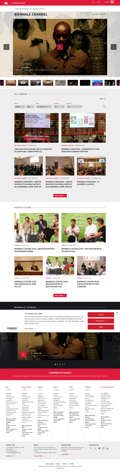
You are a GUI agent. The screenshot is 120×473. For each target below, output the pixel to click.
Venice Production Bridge (43, 408)
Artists (8, 407)
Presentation (104, 393)
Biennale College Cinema (42, 413)
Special (69, 103)
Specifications (42, 403)
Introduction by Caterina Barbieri (74, 402)
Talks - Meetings (89, 397)
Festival (40, 393)
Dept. (37, 103)
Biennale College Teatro (89, 409)
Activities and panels (106, 403)
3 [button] (60, 364)
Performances (89, 395)
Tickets (8, 422)
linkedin (107, 449)
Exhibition (8, 393)
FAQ (7, 424)
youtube (99, 449)
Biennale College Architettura (26, 418)
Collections (104, 407)
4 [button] (62, 364)
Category (56, 103)
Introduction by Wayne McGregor (60, 402)
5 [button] (64, 364)
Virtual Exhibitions (106, 405)
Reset (102, 99)
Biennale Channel (105, 410)
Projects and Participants (25, 406)
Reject (101, 468)
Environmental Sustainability (72, 376)
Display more (59, 195)
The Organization (17, 376)
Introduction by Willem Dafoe (91, 406)
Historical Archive (106, 396)
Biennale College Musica (74, 406)
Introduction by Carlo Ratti (28, 402)
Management (26, 376)
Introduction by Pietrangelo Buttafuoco (10, 398)
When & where (105, 417)
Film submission (42, 402)
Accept (101, 455)
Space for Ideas (26, 415)
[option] (60, 47)
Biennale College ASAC (107, 408)
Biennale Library (105, 395)
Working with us (85, 376)
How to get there (11, 429)
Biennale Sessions (11, 412)
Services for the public (11, 426)
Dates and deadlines (43, 410)
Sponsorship (45, 376)
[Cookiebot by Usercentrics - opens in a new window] (12, 469)
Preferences (101, 461)
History (34, 376)
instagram (103, 449)
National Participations (12, 409)
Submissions (9, 414)
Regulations (41, 397)
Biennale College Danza (58, 406)
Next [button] (114, 47)
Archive (8, 415)
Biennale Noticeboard (57, 376)
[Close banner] (117, 453)
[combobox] (19, 106)
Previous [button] (6, 47)
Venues (39, 376)
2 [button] (57, 364)
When (16, 103)
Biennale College (96, 376)
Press (8, 432)
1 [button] (55, 364)
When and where (11, 419)
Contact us (105, 376)
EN (96, 3)
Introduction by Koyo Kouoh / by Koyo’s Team (12, 403)
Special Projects (105, 402)
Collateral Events (11, 410)
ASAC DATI (103, 412)
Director (8, 395)
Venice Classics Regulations (42, 399)
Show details (29, 469)
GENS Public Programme (25, 409)
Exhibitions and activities (105, 399)
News (102, 418)
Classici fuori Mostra (43, 415)
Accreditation (10, 420)
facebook (91, 449)
